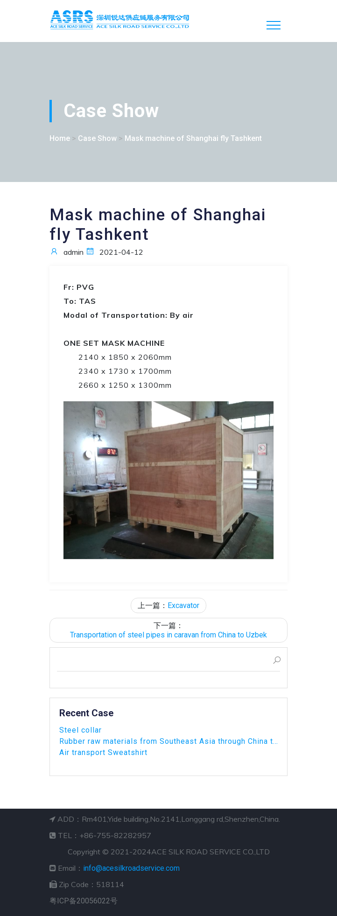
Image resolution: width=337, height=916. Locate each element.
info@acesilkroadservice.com (131, 868)
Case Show (97, 138)
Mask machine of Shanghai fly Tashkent (193, 138)
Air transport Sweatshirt (103, 752)
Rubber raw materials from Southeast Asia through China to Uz (168, 741)
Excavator (183, 605)
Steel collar (80, 730)
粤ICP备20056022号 (83, 900)
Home (59, 138)
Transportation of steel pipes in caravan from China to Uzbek (168, 634)
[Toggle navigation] (274, 25)
